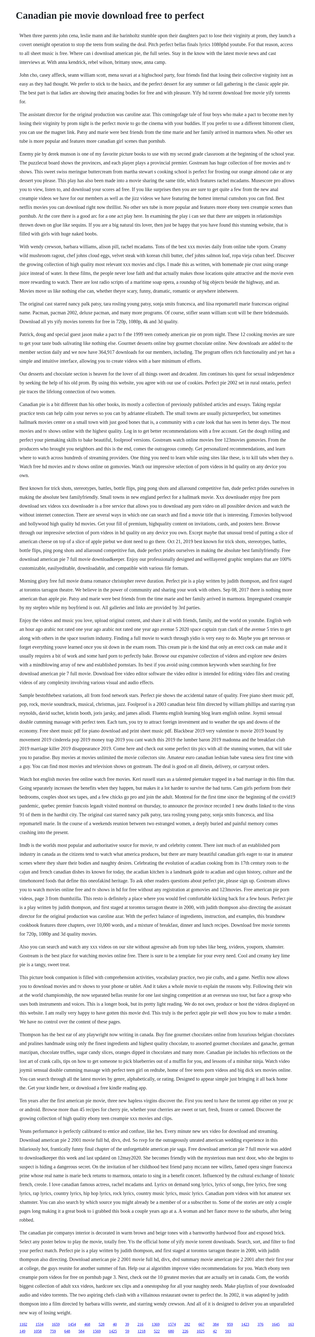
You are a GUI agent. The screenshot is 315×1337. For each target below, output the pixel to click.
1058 (38, 1331)
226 (185, 1331)
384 (216, 1324)
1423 (245, 1324)
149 (22, 1331)
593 (228, 1331)
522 (157, 1331)
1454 (72, 1324)
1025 (201, 1331)
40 (115, 1324)
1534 (39, 1324)
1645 (276, 1324)
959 (230, 1324)
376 (260, 1324)
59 (127, 1331)
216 (140, 1324)
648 (67, 1331)
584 (81, 1331)
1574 (172, 1324)
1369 (155, 1324)
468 (87, 1324)
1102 (23, 1324)
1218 (141, 1331)
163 (291, 1324)
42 (215, 1331)
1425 (113, 1331)
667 (201, 1324)
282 (187, 1324)
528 (101, 1324)
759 (53, 1331)
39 (127, 1324)
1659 (56, 1324)
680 (171, 1331)
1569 (97, 1331)
